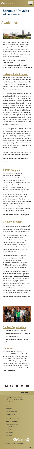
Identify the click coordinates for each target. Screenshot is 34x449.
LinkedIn (28, 385)
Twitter (7, 385)
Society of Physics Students (16, 330)
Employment (9, 408)
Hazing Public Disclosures (12, 427)
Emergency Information (11, 411)
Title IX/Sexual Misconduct (12, 424)
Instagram (12, 385)
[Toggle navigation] (30, 3)
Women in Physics (12, 336)
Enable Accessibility (11, 414)
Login (30, 447)
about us (10, 368)
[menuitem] (18, 419)
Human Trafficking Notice (12, 421)
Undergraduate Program (15, 74)
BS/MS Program (11, 170)
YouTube (23, 385)
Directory (8, 405)
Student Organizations (14, 327)
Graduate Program (12, 221)
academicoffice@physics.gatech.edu (16, 154)
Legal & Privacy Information (12, 418)
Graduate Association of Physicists (18, 333)
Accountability (9, 432)
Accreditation (9, 435)
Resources (26, 392)
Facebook (17, 385)
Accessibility (9, 429)
